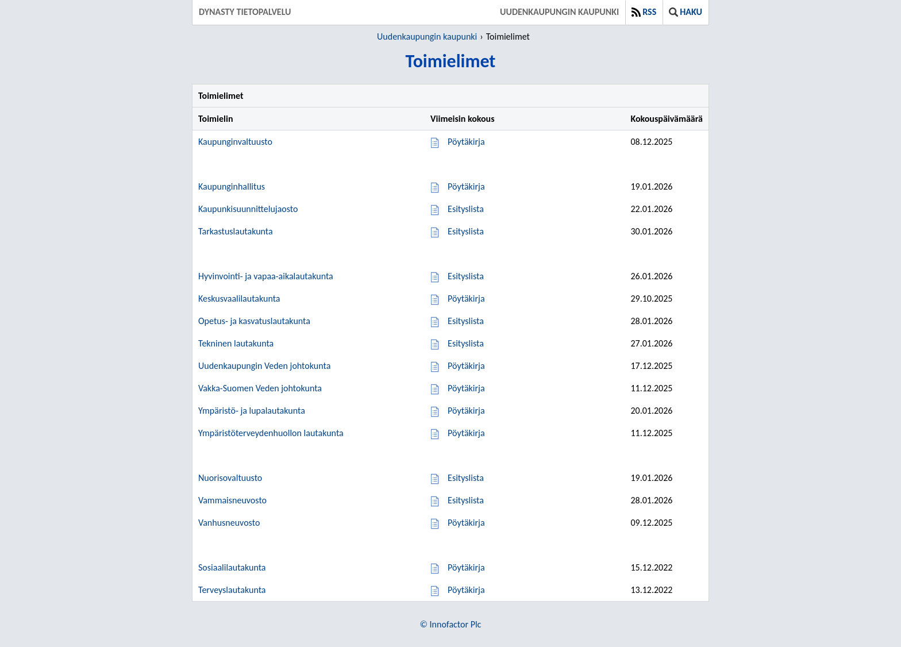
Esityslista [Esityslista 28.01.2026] (466, 320)
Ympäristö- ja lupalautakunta (251, 410)
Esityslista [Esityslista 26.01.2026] (466, 276)
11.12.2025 (651, 388)
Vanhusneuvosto (229, 522)
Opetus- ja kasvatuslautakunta (254, 320)
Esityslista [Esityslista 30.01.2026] (466, 231)
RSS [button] (644, 11)
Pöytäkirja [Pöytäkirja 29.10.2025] (466, 298)
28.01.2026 (651, 320)
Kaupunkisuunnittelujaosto (248, 208)
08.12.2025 (651, 141)
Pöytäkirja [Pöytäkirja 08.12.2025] (466, 141)
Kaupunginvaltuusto (235, 141)
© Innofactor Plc (451, 624)
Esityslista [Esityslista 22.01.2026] (466, 208)
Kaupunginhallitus (231, 186)
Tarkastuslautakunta (235, 231)
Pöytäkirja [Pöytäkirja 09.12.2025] (466, 522)
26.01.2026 (651, 276)
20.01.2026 (651, 410)
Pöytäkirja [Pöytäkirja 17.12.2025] (466, 365)
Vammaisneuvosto (232, 500)
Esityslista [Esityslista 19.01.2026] (466, 477)
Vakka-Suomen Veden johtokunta (260, 388)
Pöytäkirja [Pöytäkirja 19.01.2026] (466, 186)
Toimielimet (508, 36)
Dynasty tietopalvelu (245, 11)
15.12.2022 (651, 567)
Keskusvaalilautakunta (239, 298)
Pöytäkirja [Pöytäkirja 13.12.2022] (466, 589)
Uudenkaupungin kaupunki (559, 11)
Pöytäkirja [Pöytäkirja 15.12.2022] (466, 567)
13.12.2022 (651, 589)
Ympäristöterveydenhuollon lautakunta (271, 433)
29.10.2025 (651, 298)
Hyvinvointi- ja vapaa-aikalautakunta (265, 276)
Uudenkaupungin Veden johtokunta (264, 365)
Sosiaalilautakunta (232, 567)
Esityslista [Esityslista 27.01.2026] (466, 343)
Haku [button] (685, 11)
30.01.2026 (651, 231)
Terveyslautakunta (231, 589)
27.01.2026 (651, 343)
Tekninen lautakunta (236, 343)
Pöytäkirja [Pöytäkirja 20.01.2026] (466, 410)
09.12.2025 (651, 522)
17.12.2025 (651, 365)
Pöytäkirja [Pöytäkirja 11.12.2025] (466, 388)
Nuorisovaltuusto (230, 477)
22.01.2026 (651, 208)
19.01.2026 (651, 186)
